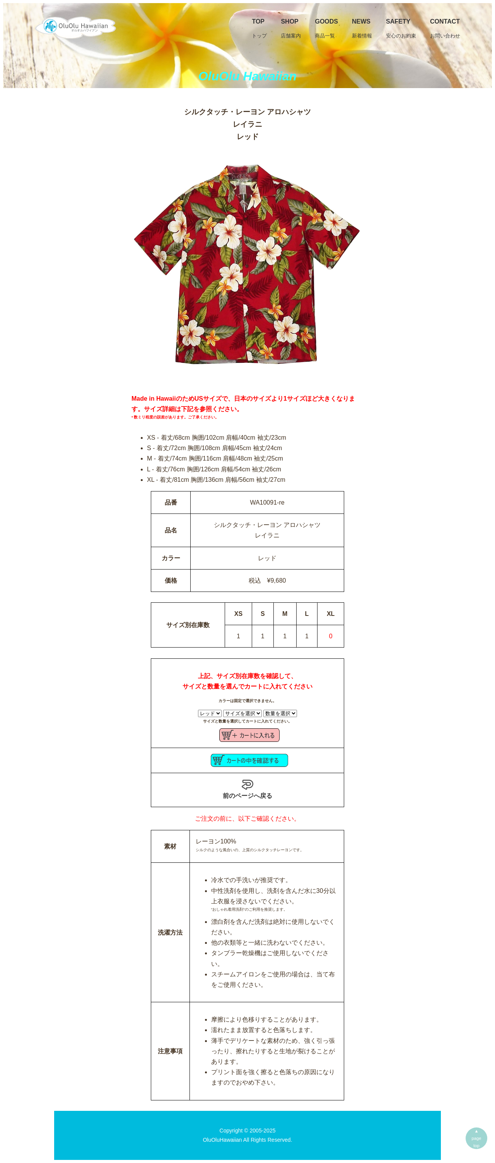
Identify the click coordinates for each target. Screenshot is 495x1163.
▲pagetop (476, 1138)
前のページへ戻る (247, 789)
